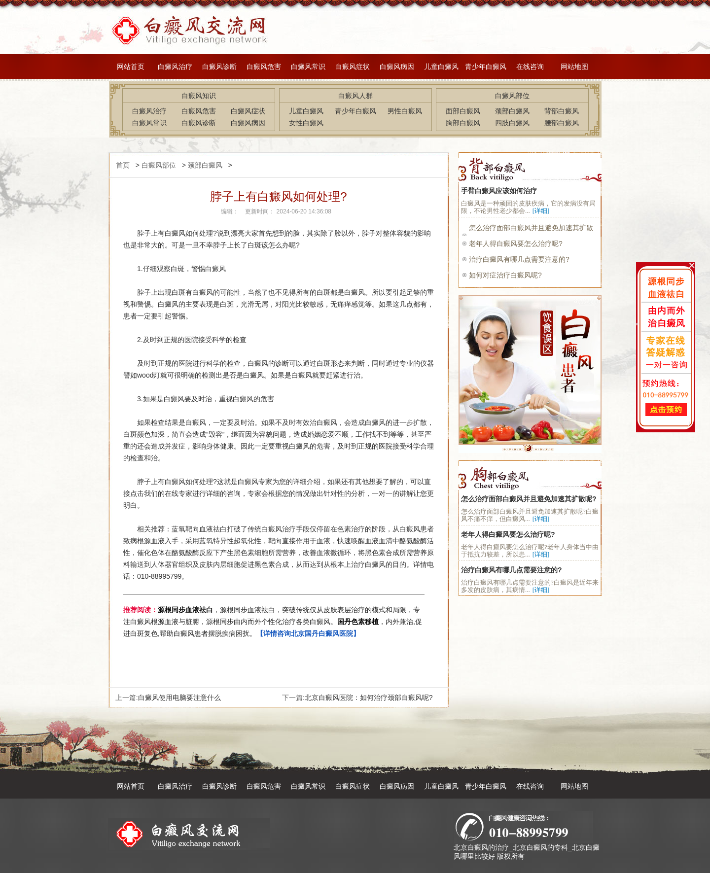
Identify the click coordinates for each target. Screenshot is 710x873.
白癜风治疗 (175, 66)
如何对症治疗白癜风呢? (505, 275)
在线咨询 (530, 66)
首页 (123, 165)
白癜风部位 (159, 165)
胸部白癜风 (463, 123)
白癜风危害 (264, 66)
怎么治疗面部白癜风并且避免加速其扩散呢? (529, 499)
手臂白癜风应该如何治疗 (499, 191)
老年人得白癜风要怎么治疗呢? (516, 243)
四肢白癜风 (512, 123)
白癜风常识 (308, 66)
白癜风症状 (352, 66)
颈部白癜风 (512, 111)
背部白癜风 (561, 111)
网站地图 (574, 66)
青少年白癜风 (485, 66)
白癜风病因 (397, 66)
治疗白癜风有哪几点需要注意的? (519, 259)
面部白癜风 (463, 111)
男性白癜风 (405, 111)
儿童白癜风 (441, 66)
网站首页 (130, 66)
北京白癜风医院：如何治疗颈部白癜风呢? (369, 697)
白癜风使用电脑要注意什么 (179, 697)
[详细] (541, 210)
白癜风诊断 (219, 66)
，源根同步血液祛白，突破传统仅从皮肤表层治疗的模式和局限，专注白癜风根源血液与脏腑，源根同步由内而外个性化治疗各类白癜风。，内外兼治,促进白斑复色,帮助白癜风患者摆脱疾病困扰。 (272, 621)
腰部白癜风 (561, 123)
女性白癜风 (306, 123)
